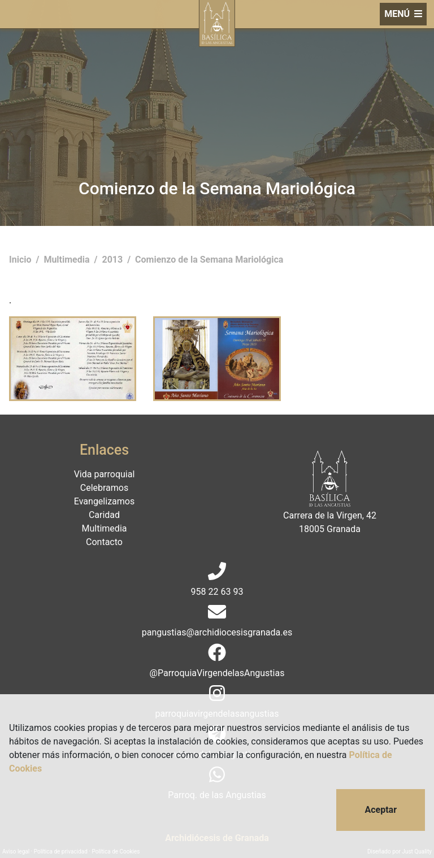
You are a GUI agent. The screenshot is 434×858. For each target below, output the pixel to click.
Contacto (104, 542)
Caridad (104, 514)
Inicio (21, 259)
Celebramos (104, 487)
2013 (113, 259)
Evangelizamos (104, 501)
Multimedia (68, 259)
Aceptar (380, 809)
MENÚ (403, 13)
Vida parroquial (104, 474)
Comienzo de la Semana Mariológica (209, 259)
